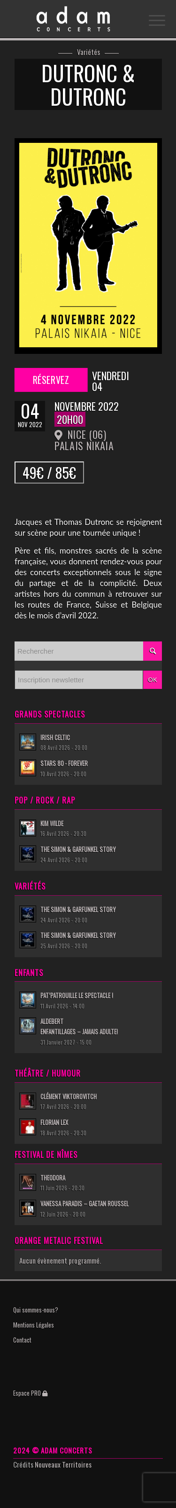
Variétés (88, 52)
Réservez (50, 380)
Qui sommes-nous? (35, 1309)
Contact (22, 1339)
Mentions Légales (33, 1324)
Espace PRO (30, 1393)
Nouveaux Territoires (63, 1464)
